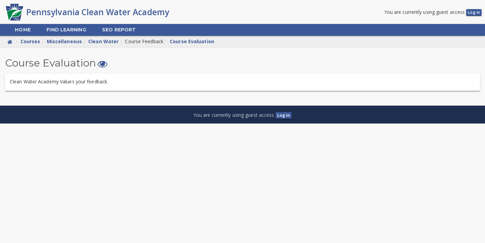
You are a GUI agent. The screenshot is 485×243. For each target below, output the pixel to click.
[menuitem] (22, 30)
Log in (474, 12)
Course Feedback (144, 41)
